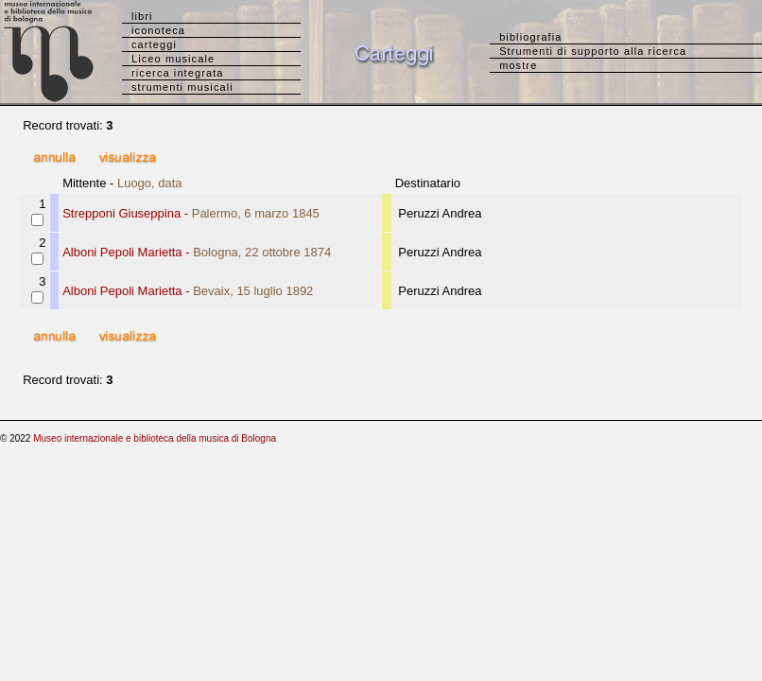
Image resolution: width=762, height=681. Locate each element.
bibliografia (530, 37)
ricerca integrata (177, 73)
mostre (518, 65)
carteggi (154, 44)
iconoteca (158, 30)
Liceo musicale (173, 58)
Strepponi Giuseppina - (191, 213)
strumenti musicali (182, 87)
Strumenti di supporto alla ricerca (592, 51)
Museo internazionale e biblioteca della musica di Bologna (154, 438)
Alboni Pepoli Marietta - (196, 252)
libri (142, 16)
